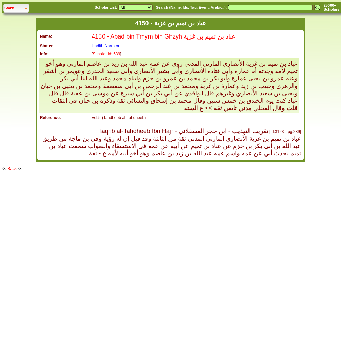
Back (12, 168)
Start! (16, 7)
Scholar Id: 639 (106, 54)
